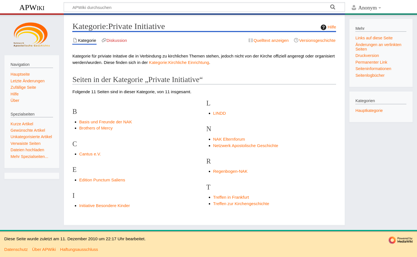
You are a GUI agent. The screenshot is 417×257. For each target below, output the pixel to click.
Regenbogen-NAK (230, 171)
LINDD (219, 113)
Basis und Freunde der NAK (105, 121)
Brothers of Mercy (96, 128)
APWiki (31, 7)
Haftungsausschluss (79, 249)
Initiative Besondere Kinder (104, 205)
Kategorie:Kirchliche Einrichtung (179, 62)
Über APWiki (44, 249)
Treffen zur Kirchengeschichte (241, 203)
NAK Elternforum (229, 139)
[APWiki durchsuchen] (204, 7)
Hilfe (327, 27)
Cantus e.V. (90, 154)
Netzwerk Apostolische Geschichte (245, 145)
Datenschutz (16, 249)
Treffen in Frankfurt (231, 197)
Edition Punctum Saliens (102, 179)
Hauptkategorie (369, 110)
